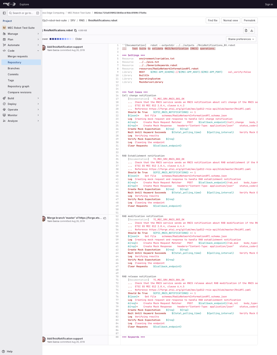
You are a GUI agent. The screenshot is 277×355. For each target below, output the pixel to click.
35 (129, 159)
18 (129, 102)
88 (129, 336)
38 (129, 169)
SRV (85, 20)
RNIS (94, 20)
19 (129, 105)
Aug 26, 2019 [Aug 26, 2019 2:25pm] (90, 221)
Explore (24, 4)
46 (129, 195)
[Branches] (21, 68)
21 (129, 112)
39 (129, 172)
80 (129, 309)
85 (129, 326)
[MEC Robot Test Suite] (21, 27)
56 (129, 229)
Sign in (269, 4)
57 (129, 232)
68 (129, 269)
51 (129, 212)
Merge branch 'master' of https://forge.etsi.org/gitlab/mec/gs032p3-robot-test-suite (112, 217)
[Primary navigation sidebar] (4, 13)
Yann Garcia (65, 50)
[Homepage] (9, 4)
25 (129, 125)
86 (129, 330)
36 (129, 162)
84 (129, 323)
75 (129, 293)
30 (129, 142)
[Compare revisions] (21, 92)
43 (129, 185)
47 (129, 199)
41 (129, 179)
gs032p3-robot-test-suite (64, 20)
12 (129, 82)
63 (129, 253)
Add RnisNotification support (77, 46)
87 (129, 333)
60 (129, 242)
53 (129, 219)
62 (129, 249)
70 (129, 276)
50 (129, 209)
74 (129, 289)
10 (129, 75)
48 (129, 202)
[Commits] (21, 74)
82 (129, 316)
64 (129, 256)
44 (129, 189)
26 (129, 128)
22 (129, 115)
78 (129, 303)
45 (129, 192)
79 (129, 306)
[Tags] (21, 80)
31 (129, 145)
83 (129, 320)
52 (129, 216)
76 (129, 296)
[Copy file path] (88, 30)
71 (129, 279)
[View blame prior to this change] (116, 218)
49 (129, 205)
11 (129, 78)
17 (129, 98)
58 (129, 236)
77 (129, 299)
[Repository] (21, 62)
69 (129, 273)
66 (129, 263)
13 (129, 85)
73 (129, 286)
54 (129, 222)
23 (129, 118)
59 (129, 239)
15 (129, 92)
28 (129, 135)
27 (129, 132)
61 (129, 246)
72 (129, 283)
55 (129, 226)
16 (129, 95)
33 (129, 152)
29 (129, 138)
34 (129, 155)
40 (129, 175)
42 (129, 182)
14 (129, 88)
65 (129, 259)
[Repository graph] (21, 86)
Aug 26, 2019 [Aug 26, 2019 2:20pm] (90, 50)
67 (129, 266)
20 (129, 108)
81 (129, 313)
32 (129, 149)
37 (129, 165)
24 (129, 122)
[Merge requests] (21, 56)
